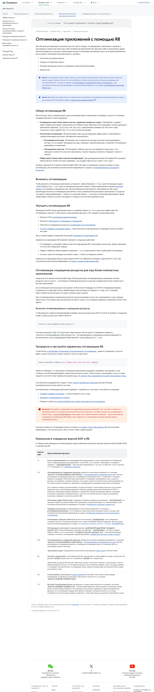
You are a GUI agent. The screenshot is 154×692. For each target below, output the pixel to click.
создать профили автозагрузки (85, 383)
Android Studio (144, 3)
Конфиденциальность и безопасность (96, 14)
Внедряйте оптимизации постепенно (55, 398)
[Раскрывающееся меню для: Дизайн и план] (52, 2)
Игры (53, 690)
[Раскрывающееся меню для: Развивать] (68, 2)
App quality (8, 9)
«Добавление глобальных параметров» (100, 504)
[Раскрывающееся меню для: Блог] (99, 2)
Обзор (5, 14)
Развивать (61, 3)
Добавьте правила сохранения (52, 394)
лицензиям (75, 605)
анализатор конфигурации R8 (86, 236)
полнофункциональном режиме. (64, 217)
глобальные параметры (71, 467)
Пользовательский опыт (44, 14)
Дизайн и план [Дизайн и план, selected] (43, 3)
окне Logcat (100, 551)
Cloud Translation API (104, 23)
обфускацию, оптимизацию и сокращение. (65, 221)
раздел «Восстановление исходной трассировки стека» (103, 376)
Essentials (26, 3)
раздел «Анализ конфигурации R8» (85, 261)
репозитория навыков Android (82, 100)
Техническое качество (80, 31)
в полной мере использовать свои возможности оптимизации (71, 351)
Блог (95, 3)
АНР (48, 70)
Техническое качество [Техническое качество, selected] (67, 14)
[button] (14, 36)
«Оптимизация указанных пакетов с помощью (101, 524)
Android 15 (96, 690)
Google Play (77, 3)
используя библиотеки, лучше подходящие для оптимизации (80, 402)
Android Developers (42, 31)
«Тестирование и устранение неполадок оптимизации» (92, 83)
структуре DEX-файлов (61, 414)
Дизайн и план (56, 31)
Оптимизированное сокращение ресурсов (99, 475)
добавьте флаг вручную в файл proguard (105, 534)
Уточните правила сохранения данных (55, 229)
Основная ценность (21, 14)
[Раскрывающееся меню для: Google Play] (85, 2)
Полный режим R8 (77, 575)
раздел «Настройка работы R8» (94, 427)
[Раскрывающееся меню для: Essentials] (33, 2)
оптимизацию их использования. (83, 225)
